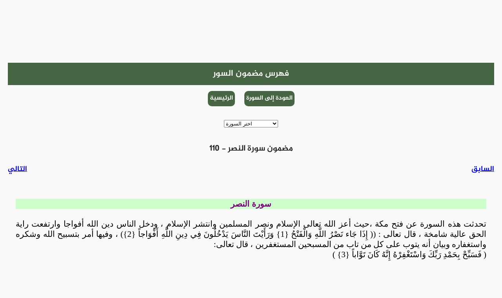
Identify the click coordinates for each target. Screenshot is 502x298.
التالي (17, 169)
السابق (482, 169)
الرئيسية (221, 98)
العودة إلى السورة (269, 98)
